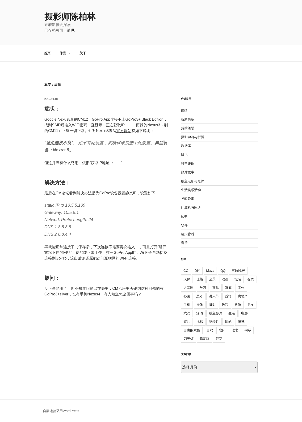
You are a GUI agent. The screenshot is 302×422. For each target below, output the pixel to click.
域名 (238, 279)
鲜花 (219, 339)
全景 (212, 279)
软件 (184, 225)
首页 (47, 53)
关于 (83, 53)
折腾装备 (187, 119)
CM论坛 (62, 193)
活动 (199, 313)
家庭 (228, 288)
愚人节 (214, 296)
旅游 (238, 305)
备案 (250, 279)
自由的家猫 (192, 330)
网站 (228, 322)
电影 (244, 313)
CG (186, 271)
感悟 (228, 296)
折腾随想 (187, 128)
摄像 (199, 305)
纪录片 (214, 322)
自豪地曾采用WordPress (61, 411)
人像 (187, 279)
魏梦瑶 (205, 339)
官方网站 (123, 131)
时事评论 (187, 163)
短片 (187, 322)
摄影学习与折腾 (192, 137)
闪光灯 (188, 339)
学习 (203, 288)
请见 (71, 30)
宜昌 (215, 288)
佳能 (199, 279)
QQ (223, 271)
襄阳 (222, 330)
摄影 (212, 305)
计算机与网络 (191, 207)
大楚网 (188, 288)
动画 (225, 279)
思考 (199, 296)
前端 (184, 110)
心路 (187, 296)
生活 (231, 313)
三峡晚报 (238, 271)
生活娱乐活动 (191, 190)
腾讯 (241, 322)
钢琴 (247, 330)
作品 (65, 53)
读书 (184, 216)
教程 (225, 305)
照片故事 (187, 172)
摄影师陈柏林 (69, 16)
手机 (187, 305)
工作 (241, 288)
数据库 (186, 146)
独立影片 (215, 313)
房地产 (243, 296)
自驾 (209, 330)
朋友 (250, 305)
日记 (184, 154)
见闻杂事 (187, 198)
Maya (210, 271)
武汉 (187, 313)
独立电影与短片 (192, 181)
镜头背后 (187, 234)
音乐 (184, 243)
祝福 (199, 322)
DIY (197, 271)
